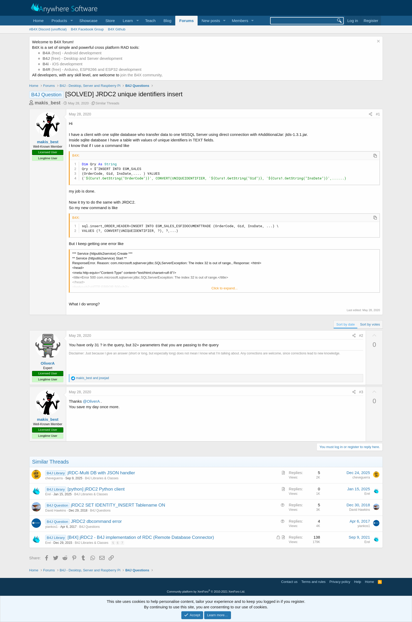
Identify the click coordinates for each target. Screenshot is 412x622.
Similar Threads (107, 103)
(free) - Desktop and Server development (82, 58)
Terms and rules (313, 582)
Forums (186, 20)
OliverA (48, 363)
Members (240, 20)
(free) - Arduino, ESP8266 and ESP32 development (92, 69)
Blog (167, 20)
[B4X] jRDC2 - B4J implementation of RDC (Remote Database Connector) (141, 537)
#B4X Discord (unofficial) (48, 29)
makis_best (47, 102)
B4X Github (117, 29)
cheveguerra (54, 478)
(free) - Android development (72, 53)
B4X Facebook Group (87, 29)
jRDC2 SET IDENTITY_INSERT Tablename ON (118, 505)
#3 (361, 392)
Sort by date (345, 324)
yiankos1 (51, 527)
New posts (211, 20)
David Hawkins (55, 510)
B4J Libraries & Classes (101, 478)
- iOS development (63, 64)
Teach (150, 20)
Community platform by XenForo (206, 591)
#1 (378, 114)
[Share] (370, 114)
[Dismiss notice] (377, 42)
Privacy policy (339, 582)
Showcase (88, 20)
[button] (61, 20)
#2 (361, 335)
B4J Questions (100, 510)
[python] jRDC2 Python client (96, 489)
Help (357, 582)
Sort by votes (370, 324)
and (92, 378)
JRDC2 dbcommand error (96, 521)
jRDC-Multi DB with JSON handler (101, 472)
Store (110, 20)
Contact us (289, 582)
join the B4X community (140, 75)
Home (38, 20)
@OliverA (91, 401)
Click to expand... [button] (225, 288)
